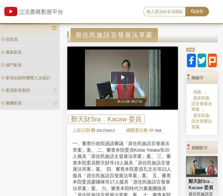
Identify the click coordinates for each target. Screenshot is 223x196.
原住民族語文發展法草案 (202, 121)
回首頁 (9, 39)
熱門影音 (11, 65)
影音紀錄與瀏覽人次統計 (25, 77)
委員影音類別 (15, 90)
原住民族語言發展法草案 (202, 104)
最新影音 (11, 52)
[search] (164, 12)
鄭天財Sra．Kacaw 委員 (106, 119)
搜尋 (197, 11)
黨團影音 (11, 103)
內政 (197, 92)
